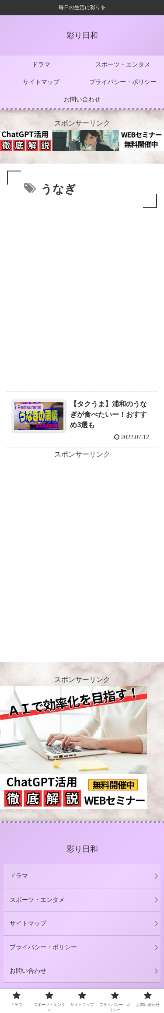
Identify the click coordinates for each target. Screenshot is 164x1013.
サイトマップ (28, 923)
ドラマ (19, 875)
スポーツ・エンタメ (37, 899)
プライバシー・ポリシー (43, 946)
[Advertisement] (82, 297)
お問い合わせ (28, 970)
